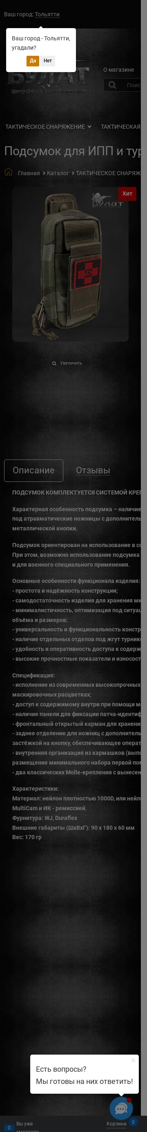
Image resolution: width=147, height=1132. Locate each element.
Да (33, 61)
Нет (48, 61)
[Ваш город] (133, 1060)
